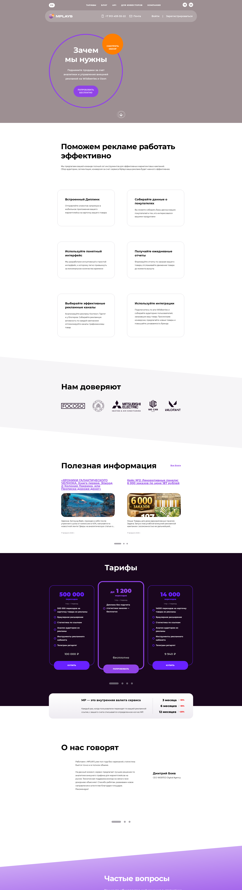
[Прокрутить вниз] (121, 114)
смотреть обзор (113, 47)
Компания (154, 5)
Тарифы (91, 5)
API (114, 5)
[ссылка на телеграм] (185, 5)
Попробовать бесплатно (86, 91)
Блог (104, 5)
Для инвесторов (131, 5)
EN (51, 5)
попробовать (121, 669)
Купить (71, 665)
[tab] (117, 543)
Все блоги (175, 465)
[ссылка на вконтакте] (191, 5)
